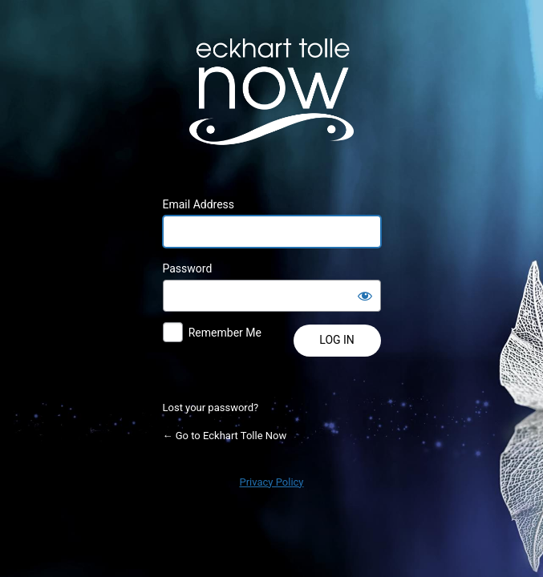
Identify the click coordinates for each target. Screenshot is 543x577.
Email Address (199, 204)
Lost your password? (211, 407)
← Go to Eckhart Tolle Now (225, 436)
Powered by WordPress (272, 91)
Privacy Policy (271, 482)
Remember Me (224, 332)
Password (188, 268)
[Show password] (365, 296)
